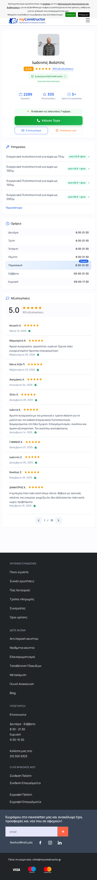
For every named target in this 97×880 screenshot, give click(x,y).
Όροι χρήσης (18, 617)
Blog (13, 693)
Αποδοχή (70, 14)
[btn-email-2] (62, 832)
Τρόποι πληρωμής (22, 599)
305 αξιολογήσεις (63, 68)
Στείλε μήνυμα (31, 130)
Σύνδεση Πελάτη (21, 776)
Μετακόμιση (18, 675)
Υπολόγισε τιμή (66, 130)
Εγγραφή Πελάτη (21, 795)
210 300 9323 (18, 756)
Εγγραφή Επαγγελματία (25, 802)
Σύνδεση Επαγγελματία (25, 783)
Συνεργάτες (18, 608)
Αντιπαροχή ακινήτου (24, 639)
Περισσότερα (13, 207)
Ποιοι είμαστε (19, 572)
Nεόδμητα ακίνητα (22, 648)
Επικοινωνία (18, 714)
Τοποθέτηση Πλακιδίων (25, 666)
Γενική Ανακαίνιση (22, 684)
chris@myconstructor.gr (46, 859)
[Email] (31, 832)
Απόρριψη (84, 14)
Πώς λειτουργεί (20, 590)
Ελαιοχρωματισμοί (22, 657)
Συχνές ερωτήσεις (22, 581)
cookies (46, 3)
